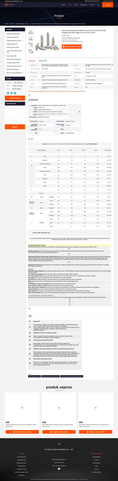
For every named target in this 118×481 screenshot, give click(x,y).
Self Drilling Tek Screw (34, 376)
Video (76, 4)
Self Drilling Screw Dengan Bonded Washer (71, 376)
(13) (12, 44)
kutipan (107, 4)
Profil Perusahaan (96, 456)
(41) (14, 51)
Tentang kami (83, 4)
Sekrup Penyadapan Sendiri (22, 23)
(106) (13, 62)
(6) (13, 47)
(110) (14, 66)
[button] (31, 53)
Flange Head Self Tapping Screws (51, 376)
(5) (13, 69)
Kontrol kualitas (96, 463)
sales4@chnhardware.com (92, 1)
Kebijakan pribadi (96, 472)
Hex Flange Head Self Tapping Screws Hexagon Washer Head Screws (94, 425)
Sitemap (96, 469)
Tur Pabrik (96, 460)
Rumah (63, 4)
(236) (13, 34)
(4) (14, 59)
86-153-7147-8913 (108, 1)
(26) (11, 56)
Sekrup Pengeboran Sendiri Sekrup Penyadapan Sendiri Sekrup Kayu (57, 425)
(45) (13, 37)
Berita (96, 466)
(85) (14, 72)
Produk (70, 4)
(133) (14, 40)
